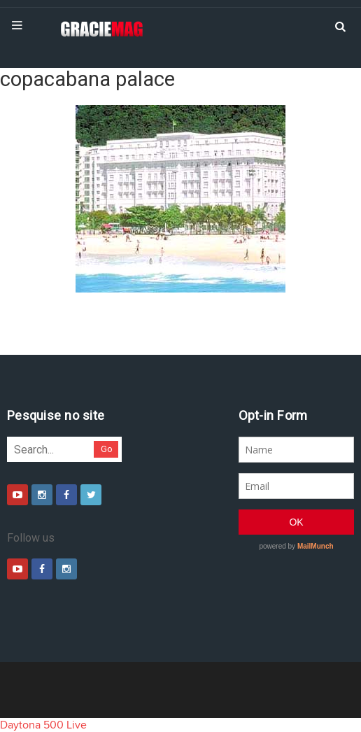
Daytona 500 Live (43, 725)
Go (107, 449)
